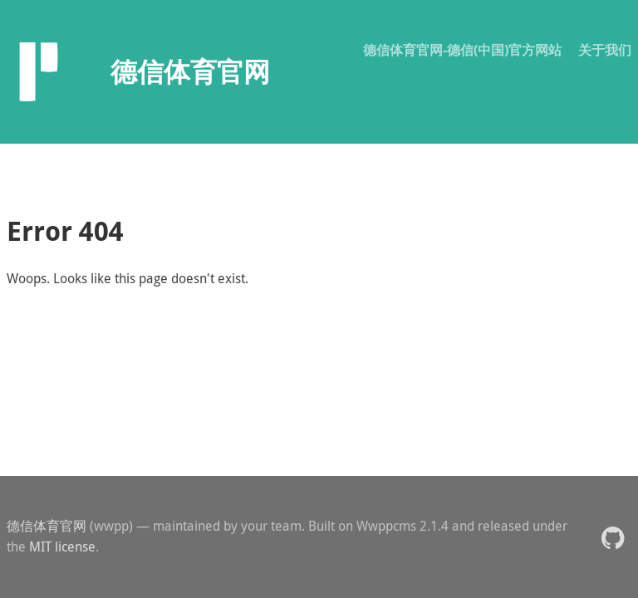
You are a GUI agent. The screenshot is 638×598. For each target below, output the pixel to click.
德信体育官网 (46, 526)
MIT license (62, 546)
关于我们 (604, 50)
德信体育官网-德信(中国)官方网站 (462, 50)
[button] (612, 537)
